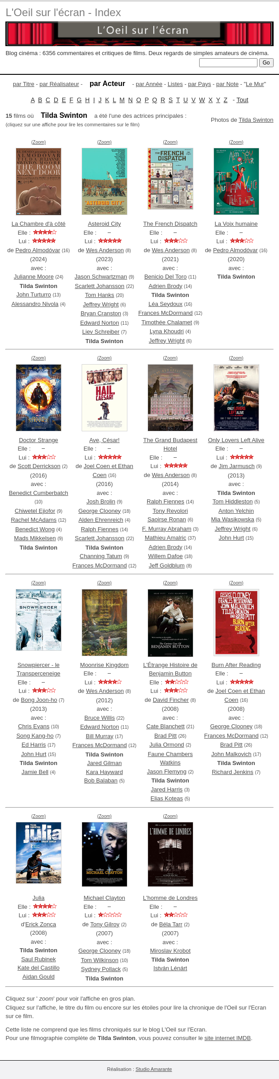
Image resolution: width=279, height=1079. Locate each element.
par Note (227, 84)
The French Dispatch (170, 223)
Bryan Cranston (101, 313)
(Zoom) (38, 142)
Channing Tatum (101, 556)
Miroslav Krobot (170, 950)
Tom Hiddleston (233, 501)
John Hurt (231, 537)
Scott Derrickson (38, 466)
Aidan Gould (38, 976)
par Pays (199, 84)
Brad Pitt (165, 735)
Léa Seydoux (165, 304)
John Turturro (34, 294)
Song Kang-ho (34, 735)
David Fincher (171, 699)
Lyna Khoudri (167, 331)
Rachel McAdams (34, 519)
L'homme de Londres (170, 897)
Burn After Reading (236, 665)
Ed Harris (34, 744)
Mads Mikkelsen (35, 538)
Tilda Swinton (256, 119)
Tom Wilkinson (99, 960)
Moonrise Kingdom (104, 665)
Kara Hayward (104, 772)
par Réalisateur (59, 84)
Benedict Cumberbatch (38, 493)
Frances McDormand (165, 313)
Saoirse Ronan (167, 519)
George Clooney (99, 510)
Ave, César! (104, 440)
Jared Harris (167, 789)
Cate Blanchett (165, 726)
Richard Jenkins (232, 772)
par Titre (24, 84)
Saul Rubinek (38, 959)
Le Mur (255, 84)
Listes (175, 84)
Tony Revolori (170, 510)
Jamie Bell (35, 772)
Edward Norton (99, 322)
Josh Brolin (101, 501)
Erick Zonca (40, 924)
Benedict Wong (35, 529)
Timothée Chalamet (166, 322)
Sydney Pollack (101, 969)
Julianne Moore (34, 276)
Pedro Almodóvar (37, 250)
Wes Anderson (105, 250)
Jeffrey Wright (101, 304)
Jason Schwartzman (100, 276)
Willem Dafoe (165, 556)
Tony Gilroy (104, 924)
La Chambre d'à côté (38, 223)
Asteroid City (104, 223)
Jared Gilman (104, 763)
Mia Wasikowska (232, 519)
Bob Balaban (101, 780)
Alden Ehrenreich (100, 519)
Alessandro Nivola (35, 304)
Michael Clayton (105, 897)
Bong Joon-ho (39, 699)
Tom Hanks (99, 295)
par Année (149, 84)
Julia (39, 897)
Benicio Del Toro (165, 276)
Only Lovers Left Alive (236, 440)
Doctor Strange (38, 440)
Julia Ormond (166, 744)
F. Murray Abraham (167, 528)
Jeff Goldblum (167, 565)
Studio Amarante (153, 1069)
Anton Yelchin (236, 510)
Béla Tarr (171, 924)
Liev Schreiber (100, 331)
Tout (242, 99)
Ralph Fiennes (99, 529)
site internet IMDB (228, 1038)
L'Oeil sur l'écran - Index (63, 12)
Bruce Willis (99, 717)
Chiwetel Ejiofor (35, 510)
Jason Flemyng (167, 771)
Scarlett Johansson (100, 286)
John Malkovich (231, 754)
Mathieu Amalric (165, 537)
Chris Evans (33, 726)
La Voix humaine (235, 223)
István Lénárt (170, 968)
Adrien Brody (165, 286)
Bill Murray (99, 736)
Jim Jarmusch (237, 466)
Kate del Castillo (38, 967)
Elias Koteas (167, 798)
